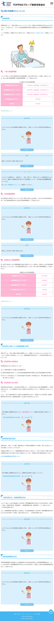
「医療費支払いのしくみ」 (14, 184)
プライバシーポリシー (26, 614)
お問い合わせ (17, 614)
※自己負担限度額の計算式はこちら (10, 456)
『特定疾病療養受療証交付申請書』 (11, 417)
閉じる (27, 150)
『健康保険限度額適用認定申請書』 (11, 476)
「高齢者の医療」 (40, 33)
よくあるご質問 (36, 614)
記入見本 (27, 417)
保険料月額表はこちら (7, 110)
